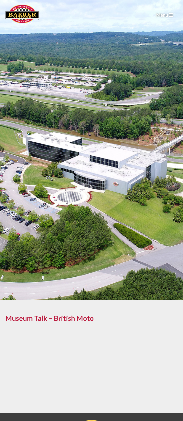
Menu (164, 15)
